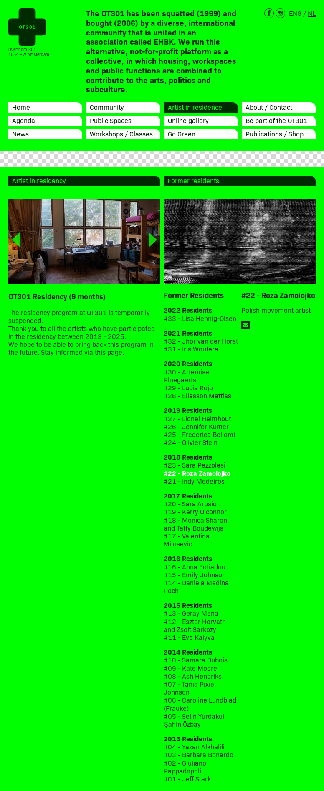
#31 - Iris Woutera (191, 349)
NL (312, 13)
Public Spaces (111, 120)
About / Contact (269, 106)
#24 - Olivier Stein (191, 442)
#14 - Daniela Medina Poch (196, 586)
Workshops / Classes (121, 133)
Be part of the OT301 (277, 120)
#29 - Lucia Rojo (188, 388)
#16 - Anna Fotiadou (194, 567)
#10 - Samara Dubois (196, 660)
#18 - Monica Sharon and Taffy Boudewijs (195, 524)
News (20, 133)
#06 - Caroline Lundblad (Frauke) (200, 704)
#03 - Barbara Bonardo (198, 754)
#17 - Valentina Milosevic (187, 540)
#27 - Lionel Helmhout (198, 418)
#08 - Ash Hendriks (193, 676)
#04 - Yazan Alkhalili (194, 747)
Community (107, 106)
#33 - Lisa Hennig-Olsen (200, 318)
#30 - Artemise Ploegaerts (186, 376)
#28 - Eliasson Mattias (197, 395)
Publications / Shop (275, 133)
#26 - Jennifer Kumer (196, 426)
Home (21, 106)
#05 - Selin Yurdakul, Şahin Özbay (195, 720)
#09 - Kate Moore (190, 668)
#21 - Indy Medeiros (194, 481)
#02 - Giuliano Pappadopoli (185, 767)
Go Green (181, 133)
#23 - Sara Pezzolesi (194, 465)
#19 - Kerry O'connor (195, 512)
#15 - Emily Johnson (195, 575)
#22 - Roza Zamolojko (197, 473)
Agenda (23, 120)
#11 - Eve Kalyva (189, 637)
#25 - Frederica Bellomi (199, 434)
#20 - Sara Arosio (190, 504)
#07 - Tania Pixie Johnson (189, 688)
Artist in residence (195, 106)
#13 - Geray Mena (191, 613)
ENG (295, 13)
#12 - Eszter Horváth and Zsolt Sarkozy (195, 625)
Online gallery (188, 120)
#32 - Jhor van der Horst (201, 341)
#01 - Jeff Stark (187, 779)
